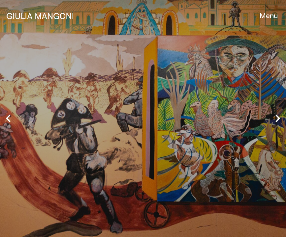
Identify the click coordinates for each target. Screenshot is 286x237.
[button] (268, 15)
